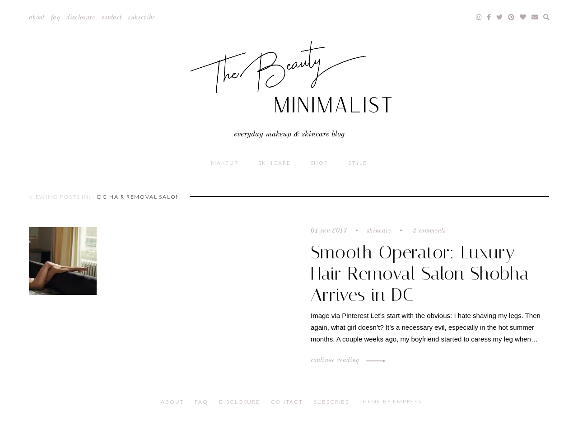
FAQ (55, 17)
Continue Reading (347, 360)
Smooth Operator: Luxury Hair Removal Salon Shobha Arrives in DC (420, 273)
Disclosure (80, 17)
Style (357, 162)
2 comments (428, 231)
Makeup (224, 162)
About (37, 17)
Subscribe (141, 17)
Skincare (274, 162)
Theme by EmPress (390, 401)
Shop (319, 162)
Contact (111, 17)
